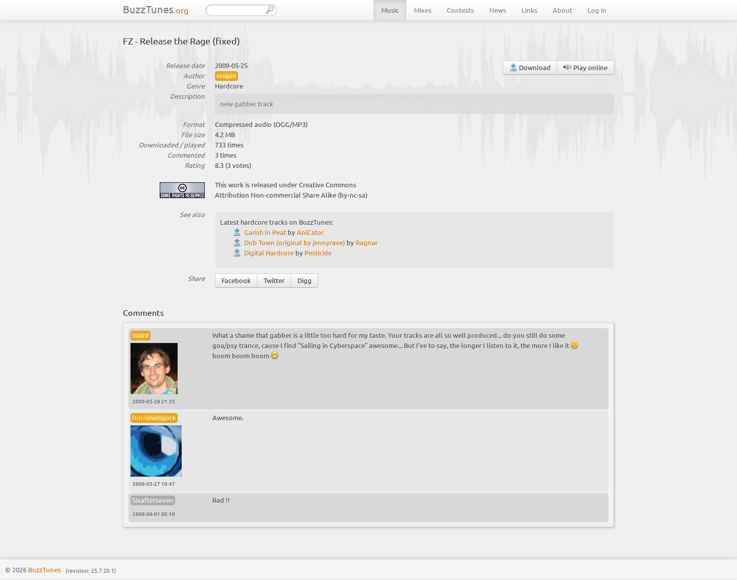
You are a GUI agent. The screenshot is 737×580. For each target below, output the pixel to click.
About (562, 10)
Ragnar (367, 242)
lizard (140, 335)
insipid (226, 75)
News (497, 10)
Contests (460, 10)
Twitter (274, 280)
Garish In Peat (265, 232)
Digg (304, 280)
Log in (597, 10)
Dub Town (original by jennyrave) (294, 242)
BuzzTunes (155, 9)
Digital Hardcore (269, 252)
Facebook (236, 280)
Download (530, 67)
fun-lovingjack (154, 417)
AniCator (310, 232)
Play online (585, 67)
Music (390, 10)
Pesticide (318, 252)
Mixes (422, 10)
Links (529, 10)
